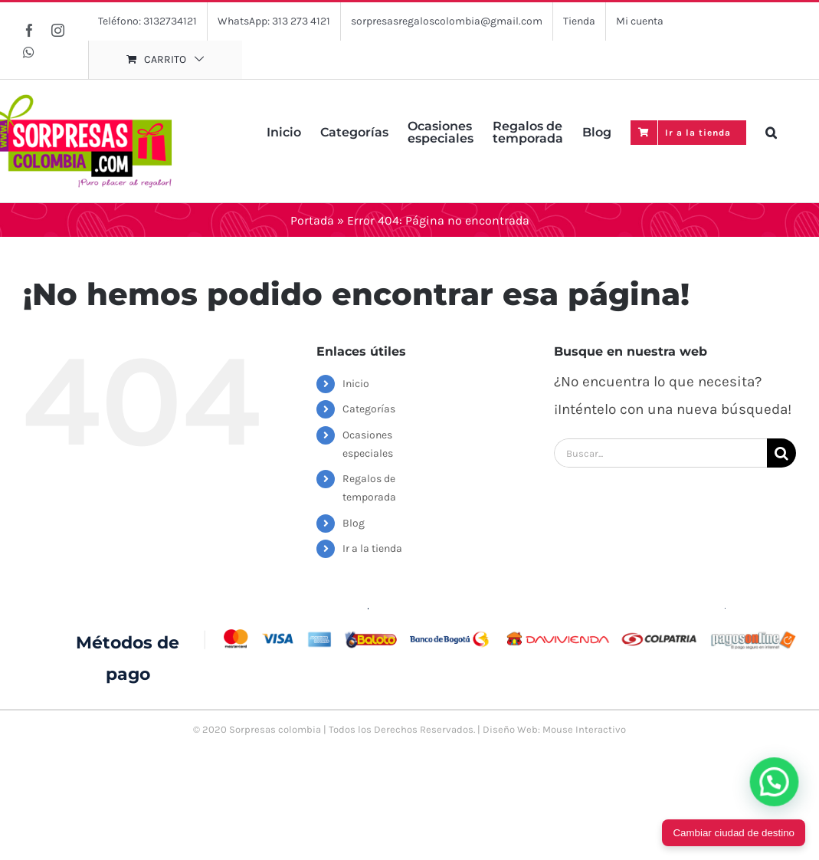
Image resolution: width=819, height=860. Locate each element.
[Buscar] (781, 453)
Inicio (355, 383)
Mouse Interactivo (584, 729)
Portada (312, 220)
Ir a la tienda (372, 548)
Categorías (368, 408)
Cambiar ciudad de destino (733, 833)
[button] (771, 131)
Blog (353, 523)
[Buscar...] (660, 453)
